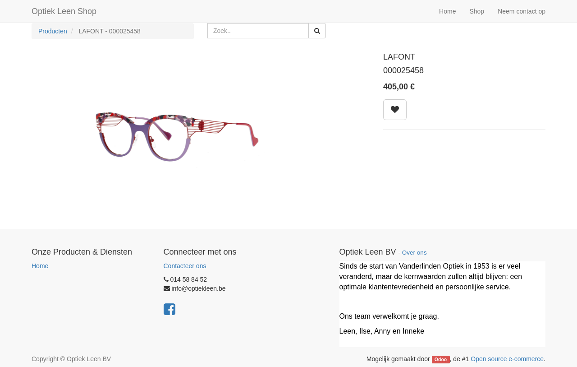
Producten (52, 31)
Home (40, 265)
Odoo (441, 359)
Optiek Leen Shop (64, 11)
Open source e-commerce (507, 358)
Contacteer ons (185, 265)
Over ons (414, 252)
